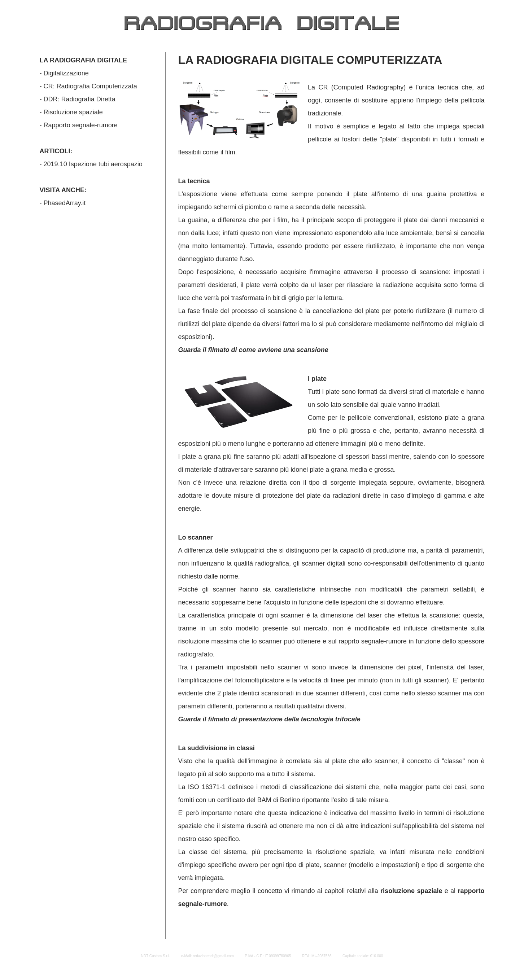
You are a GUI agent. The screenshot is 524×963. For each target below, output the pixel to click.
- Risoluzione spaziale (71, 112)
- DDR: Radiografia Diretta (77, 99)
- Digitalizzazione (64, 73)
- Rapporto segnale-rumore (79, 125)
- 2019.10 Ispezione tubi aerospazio (91, 164)
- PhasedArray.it (63, 203)
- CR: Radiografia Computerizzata (88, 86)
